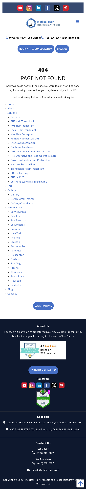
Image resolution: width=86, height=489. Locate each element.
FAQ (9, 186)
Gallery (11, 190)
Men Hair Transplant (23, 134)
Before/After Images (22, 199)
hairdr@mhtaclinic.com (45, 470)
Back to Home (43, 306)
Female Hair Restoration (25, 138)
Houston (16, 281)
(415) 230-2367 (52, 38)
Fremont (16, 229)
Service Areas (14, 207)
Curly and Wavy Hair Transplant (29, 182)
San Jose (16, 216)
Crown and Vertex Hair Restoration (31, 160)
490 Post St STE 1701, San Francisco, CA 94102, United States (45, 429)
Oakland (15, 259)
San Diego (16, 263)
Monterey (16, 272)
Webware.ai (43, 484)
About (11, 108)
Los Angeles (18, 225)
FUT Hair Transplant (22, 126)
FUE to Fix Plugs (20, 173)
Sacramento (18, 246)
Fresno (15, 268)
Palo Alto (16, 250)
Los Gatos (16, 285)
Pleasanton (17, 255)
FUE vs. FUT (17, 177)
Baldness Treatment (23, 147)
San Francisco (18, 220)
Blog (10, 289)
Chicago (15, 242)
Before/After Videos (22, 203)
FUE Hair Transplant (22, 121)
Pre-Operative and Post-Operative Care (33, 156)
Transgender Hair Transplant (27, 169)
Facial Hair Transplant (23, 130)
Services (12, 113)
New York (16, 233)
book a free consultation (36, 49)
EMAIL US (62, 49)
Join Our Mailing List (43, 370)
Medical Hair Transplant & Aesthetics (46, 480)
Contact (12, 294)
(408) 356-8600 (17, 38)
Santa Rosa (17, 276)
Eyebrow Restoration (23, 143)
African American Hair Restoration (30, 151)
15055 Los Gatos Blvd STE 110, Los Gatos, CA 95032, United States (45, 422)
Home (11, 104)
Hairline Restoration (23, 164)
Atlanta (15, 238)
